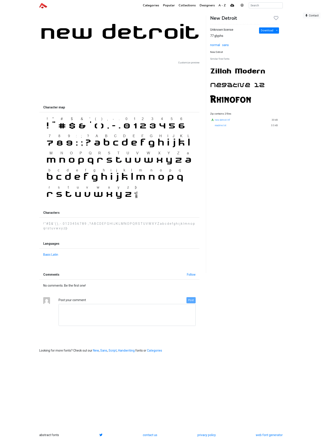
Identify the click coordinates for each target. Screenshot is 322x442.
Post (191, 300)
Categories (154, 350)
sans (225, 45)
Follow (191, 274)
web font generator (269, 435)
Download (267, 30)
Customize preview (188, 62)
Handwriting (126, 350)
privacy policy (206, 435)
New (96, 350)
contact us (150, 435)
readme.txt (220, 125)
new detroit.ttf (222, 120)
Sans (103, 350)
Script (113, 350)
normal (215, 45)
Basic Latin (50, 254)
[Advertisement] (119, 84)
